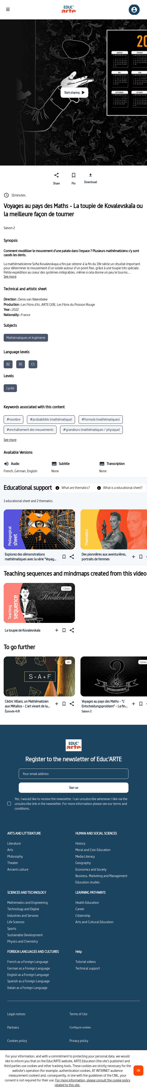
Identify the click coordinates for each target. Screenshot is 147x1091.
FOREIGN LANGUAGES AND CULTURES (33, 952)
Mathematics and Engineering (27, 902)
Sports (11, 928)
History (80, 843)
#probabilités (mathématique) (51, 419)
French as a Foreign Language (27, 961)
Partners (13, 1027)
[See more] (10, 276)
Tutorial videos (85, 961)
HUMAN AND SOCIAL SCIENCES (96, 833)
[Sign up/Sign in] (134, 10)
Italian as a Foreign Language (27, 987)
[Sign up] (73, 788)
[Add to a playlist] (134, 557)
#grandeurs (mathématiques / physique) (91, 429)
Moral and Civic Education (92, 849)
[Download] (90, 178)
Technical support (87, 968)
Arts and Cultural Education (94, 922)
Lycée (10, 388)
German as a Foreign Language (28, 968)
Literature (14, 843)
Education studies (87, 882)
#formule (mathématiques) (101, 419)
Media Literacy (85, 856)
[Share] (56, 178)
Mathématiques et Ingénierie (25, 337)
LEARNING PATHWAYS (90, 893)
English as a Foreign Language (28, 974)
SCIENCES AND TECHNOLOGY (26, 893)
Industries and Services (22, 915)
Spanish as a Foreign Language (28, 981)
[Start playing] (74, 92)
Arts (10, 849)
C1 (33, 364)
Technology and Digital (23, 909)
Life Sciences (15, 922)
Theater (12, 862)
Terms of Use (78, 1014)
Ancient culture (17, 869)
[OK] (138, 1070)
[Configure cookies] (80, 1027)
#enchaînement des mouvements (30, 429)
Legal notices (16, 1014)
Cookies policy (17, 1040)
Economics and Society (91, 869)
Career (79, 909)
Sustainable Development (25, 935)
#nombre (13, 419)
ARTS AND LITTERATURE (24, 833)
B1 (20, 364)
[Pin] (73, 178)
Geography (83, 862)
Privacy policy (78, 1040)
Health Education (87, 902)
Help (78, 952)
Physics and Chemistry (22, 941)
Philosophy (15, 856)
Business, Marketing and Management (101, 875)
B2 (8, 364)
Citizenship (82, 915)
